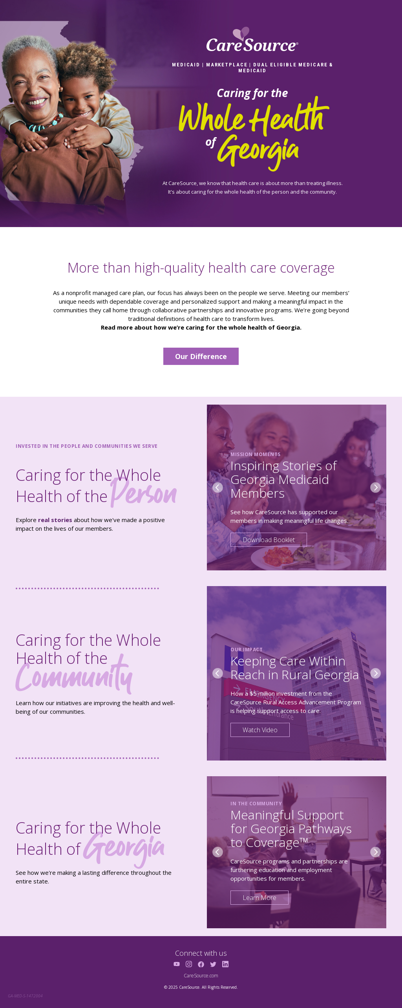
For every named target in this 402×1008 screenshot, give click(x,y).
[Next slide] (375, 487)
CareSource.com (201, 975)
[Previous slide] (218, 487)
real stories (55, 520)
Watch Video (260, 730)
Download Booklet (269, 539)
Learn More (259, 897)
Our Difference (201, 356)
